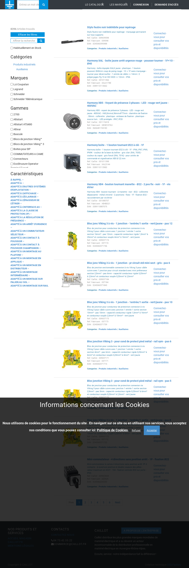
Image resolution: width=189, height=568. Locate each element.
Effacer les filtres (27, 34)
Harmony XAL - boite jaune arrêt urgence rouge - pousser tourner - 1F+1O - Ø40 (130, 62)
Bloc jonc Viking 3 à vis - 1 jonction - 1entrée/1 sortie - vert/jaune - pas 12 (129, 223)
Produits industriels (24, 64)
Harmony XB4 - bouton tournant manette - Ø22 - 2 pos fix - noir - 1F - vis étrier (128, 185)
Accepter (152, 430)
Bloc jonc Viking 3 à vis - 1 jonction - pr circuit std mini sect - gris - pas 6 (128, 262)
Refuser (136, 430)
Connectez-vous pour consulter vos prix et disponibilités (161, 41)
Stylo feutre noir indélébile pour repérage (111, 27)
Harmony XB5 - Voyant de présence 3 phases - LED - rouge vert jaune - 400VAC (128, 104)
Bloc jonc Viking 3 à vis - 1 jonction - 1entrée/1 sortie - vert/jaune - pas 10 (129, 302)
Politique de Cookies (112, 430)
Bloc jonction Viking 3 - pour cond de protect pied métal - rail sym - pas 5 (129, 380)
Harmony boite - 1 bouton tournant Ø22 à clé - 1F (115, 145)
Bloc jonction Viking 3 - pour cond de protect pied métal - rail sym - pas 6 (129, 341)
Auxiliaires (22, 69)
